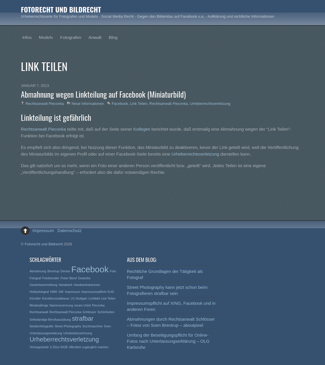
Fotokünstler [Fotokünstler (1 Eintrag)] (50, 278)
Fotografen (70, 37)
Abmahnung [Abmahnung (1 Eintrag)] (38, 271)
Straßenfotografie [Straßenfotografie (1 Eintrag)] (41, 326)
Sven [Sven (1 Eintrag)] (107, 326)
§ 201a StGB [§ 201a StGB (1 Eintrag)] (59, 347)
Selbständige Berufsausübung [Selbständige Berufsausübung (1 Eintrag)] (50, 319)
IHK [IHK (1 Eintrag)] (61, 291)
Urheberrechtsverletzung (210, 103)
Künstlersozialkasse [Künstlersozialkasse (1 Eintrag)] (55, 298)
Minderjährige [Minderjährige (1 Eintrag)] (39, 305)
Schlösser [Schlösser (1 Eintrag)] (89, 312)
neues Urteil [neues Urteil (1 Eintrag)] (82, 305)
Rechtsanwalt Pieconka (44, 103)
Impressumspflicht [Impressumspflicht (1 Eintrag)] (93, 291)
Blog (113, 37)
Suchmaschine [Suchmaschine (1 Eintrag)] (93, 326)
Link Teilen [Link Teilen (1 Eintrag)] (108, 298)
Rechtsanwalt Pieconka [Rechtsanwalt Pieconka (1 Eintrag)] (65, 312)
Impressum (43, 230)
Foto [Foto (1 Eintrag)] (113, 271)
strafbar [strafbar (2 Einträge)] (82, 318)
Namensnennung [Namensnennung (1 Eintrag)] (61, 305)
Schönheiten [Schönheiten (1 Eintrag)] (105, 312)
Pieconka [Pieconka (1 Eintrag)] (98, 305)
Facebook (120, 103)
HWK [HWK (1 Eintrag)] (53, 291)
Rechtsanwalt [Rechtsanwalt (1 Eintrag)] (39, 312)
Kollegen (143, 129)
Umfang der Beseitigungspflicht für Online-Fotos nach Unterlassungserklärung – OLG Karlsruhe (168, 341)
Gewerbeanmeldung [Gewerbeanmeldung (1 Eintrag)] (43, 284)
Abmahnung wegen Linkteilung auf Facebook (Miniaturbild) (103, 94)
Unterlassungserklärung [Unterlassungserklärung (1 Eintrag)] (46, 333)
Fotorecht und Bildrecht (44, 244)
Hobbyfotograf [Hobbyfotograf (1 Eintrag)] (39, 291)
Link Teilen (138, 103)
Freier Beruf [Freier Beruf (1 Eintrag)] (69, 278)
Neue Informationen (88, 103)
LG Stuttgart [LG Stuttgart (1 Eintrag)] (79, 298)
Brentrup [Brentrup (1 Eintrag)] (53, 271)
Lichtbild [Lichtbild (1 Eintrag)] (94, 298)
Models (46, 37)
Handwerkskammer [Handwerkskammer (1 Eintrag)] (87, 284)
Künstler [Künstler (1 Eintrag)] (35, 298)
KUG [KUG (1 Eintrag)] (110, 291)
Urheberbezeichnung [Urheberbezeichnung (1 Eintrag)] (77, 333)
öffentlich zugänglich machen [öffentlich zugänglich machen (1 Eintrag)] (89, 347)
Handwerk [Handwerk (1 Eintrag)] (65, 284)
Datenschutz (69, 230)
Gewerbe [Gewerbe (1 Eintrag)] (84, 278)
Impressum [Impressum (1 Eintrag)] (72, 291)
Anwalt (94, 37)
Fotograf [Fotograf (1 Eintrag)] (35, 278)
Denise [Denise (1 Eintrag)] (65, 271)
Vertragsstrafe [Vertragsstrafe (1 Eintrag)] (39, 347)
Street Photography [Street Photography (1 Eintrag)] (68, 326)
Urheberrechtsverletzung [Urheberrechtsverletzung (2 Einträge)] (64, 339)
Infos (27, 37)
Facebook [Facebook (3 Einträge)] (90, 269)
